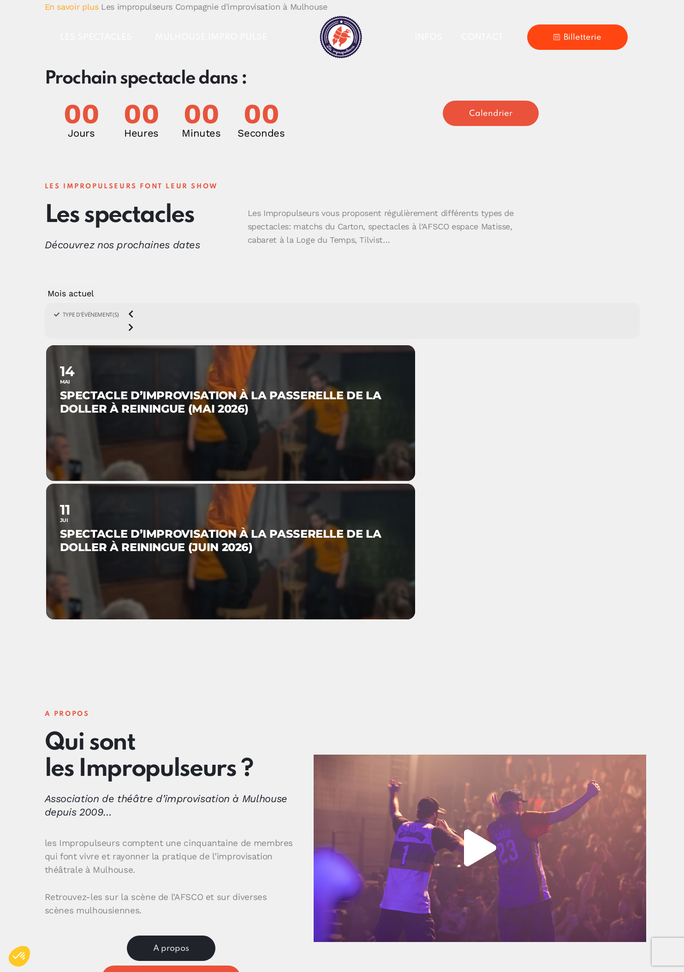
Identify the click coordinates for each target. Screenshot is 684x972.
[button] (479, 710)
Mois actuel (71, 293)
